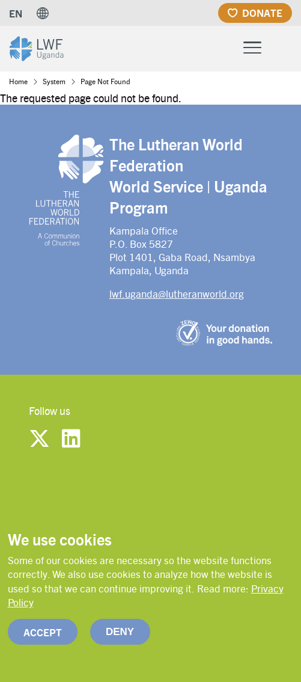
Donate (262, 12)
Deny (120, 643)
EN (15, 13)
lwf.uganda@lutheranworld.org (176, 293)
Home (18, 81)
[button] (43, 13)
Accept (42, 643)
